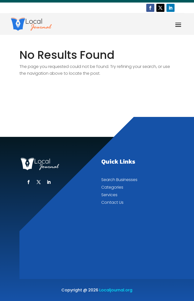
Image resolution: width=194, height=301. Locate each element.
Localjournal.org (115, 290)
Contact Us (112, 203)
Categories (112, 188)
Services (109, 195)
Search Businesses (119, 180)
